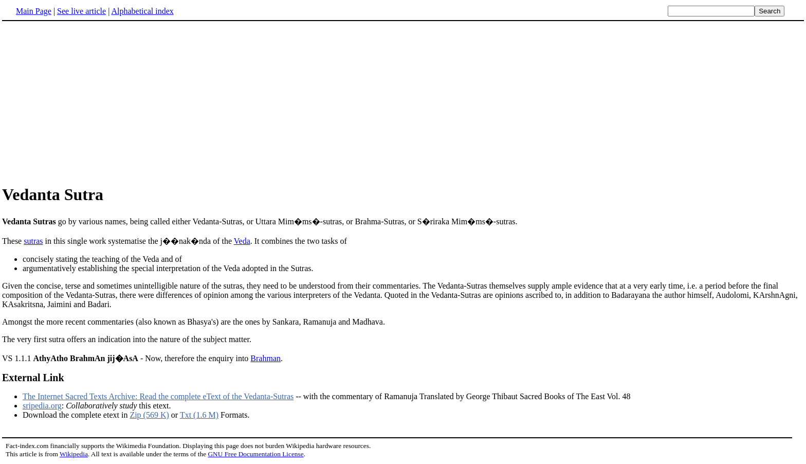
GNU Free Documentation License (255, 454)
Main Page (33, 11)
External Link (33, 377)
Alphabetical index (142, 11)
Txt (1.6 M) (199, 415)
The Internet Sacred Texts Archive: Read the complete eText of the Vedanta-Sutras (158, 396)
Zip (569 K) (149, 415)
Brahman (265, 358)
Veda (242, 241)
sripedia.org (42, 405)
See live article (81, 11)
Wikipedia (74, 454)
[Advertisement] (88, 102)
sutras (33, 241)
